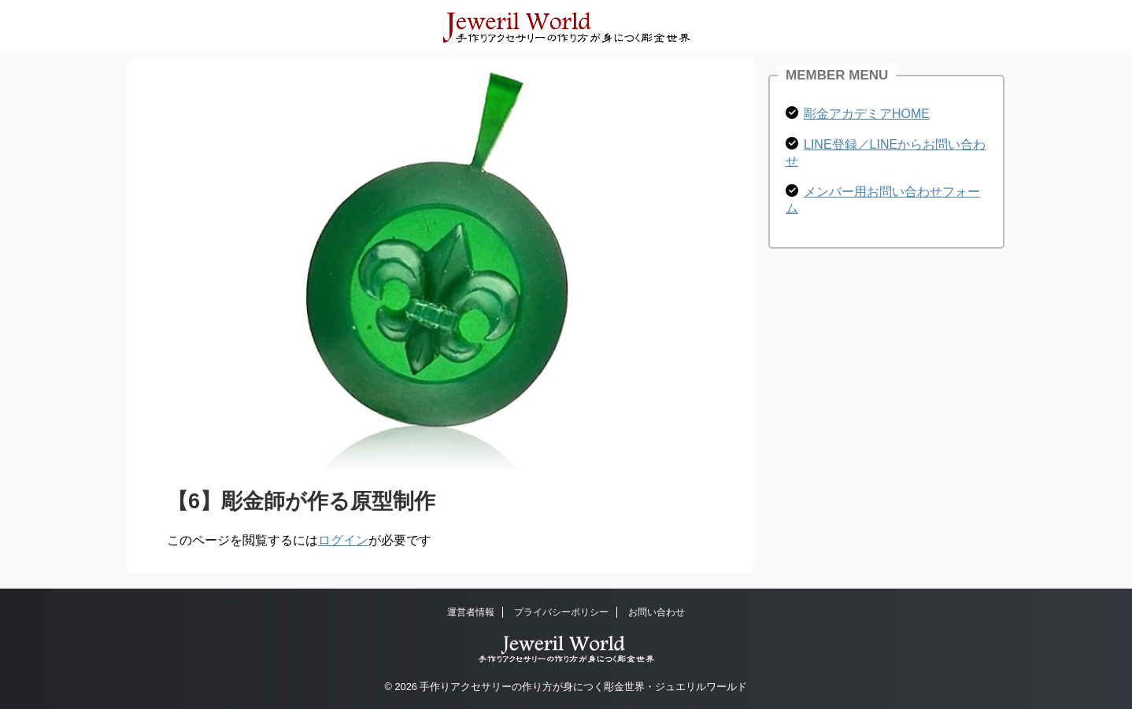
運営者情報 (470, 612)
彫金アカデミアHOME (867, 113)
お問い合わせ (656, 612)
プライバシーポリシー (561, 612)
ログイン (343, 540)
